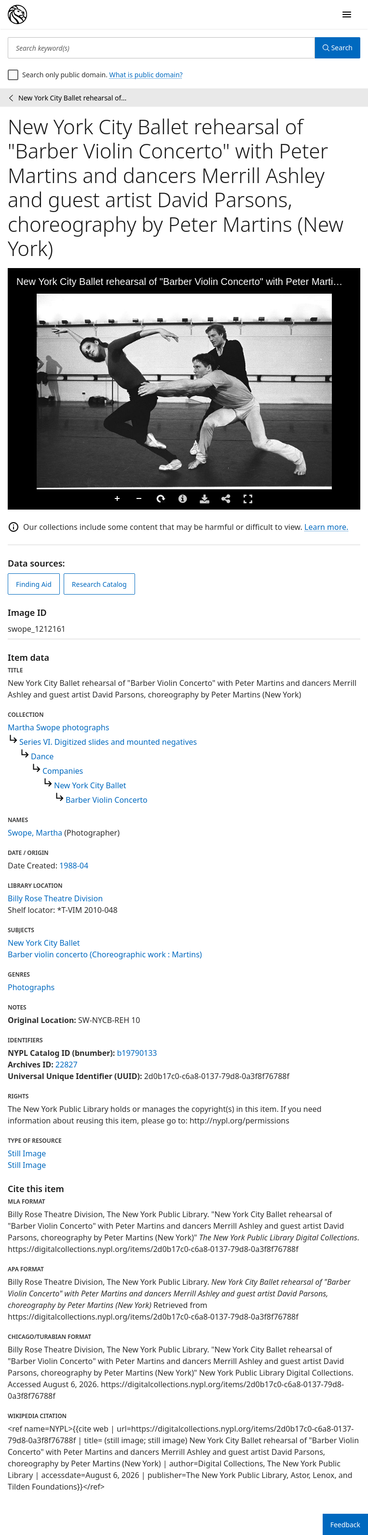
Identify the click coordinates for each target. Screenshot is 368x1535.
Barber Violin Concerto (107, 800)
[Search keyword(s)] (161, 47)
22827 (66, 1064)
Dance (42, 756)
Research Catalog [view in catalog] (99, 584)
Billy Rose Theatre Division (55, 898)
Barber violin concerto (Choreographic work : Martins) (105, 954)
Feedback (345, 1524)
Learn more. (326, 527)
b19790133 (137, 1053)
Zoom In (117, 499)
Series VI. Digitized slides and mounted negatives (108, 742)
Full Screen (248, 498)
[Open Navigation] (346, 14)
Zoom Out (139, 499)
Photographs (31, 987)
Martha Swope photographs (58, 727)
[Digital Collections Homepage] (17, 14)
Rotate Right (161, 499)
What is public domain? (146, 74)
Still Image (27, 1153)
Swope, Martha (35, 832)
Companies (62, 771)
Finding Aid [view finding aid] (34, 584)
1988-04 (73, 865)
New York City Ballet (90, 785)
